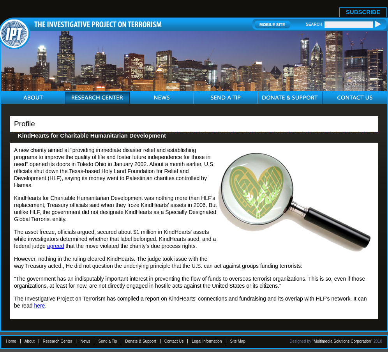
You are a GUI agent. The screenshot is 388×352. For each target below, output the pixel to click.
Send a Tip (107, 341)
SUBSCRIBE (363, 12)
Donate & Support (140, 341)
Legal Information (207, 341)
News (85, 341)
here (39, 305)
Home (11, 341)
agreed (55, 246)
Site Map (237, 341)
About (30, 341)
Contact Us (173, 341)
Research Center (57, 341)
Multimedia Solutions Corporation (342, 341)
